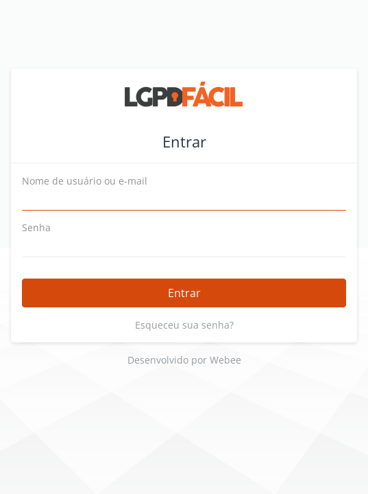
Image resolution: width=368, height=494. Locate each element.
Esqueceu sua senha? (184, 324)
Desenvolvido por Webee (184, 359)
